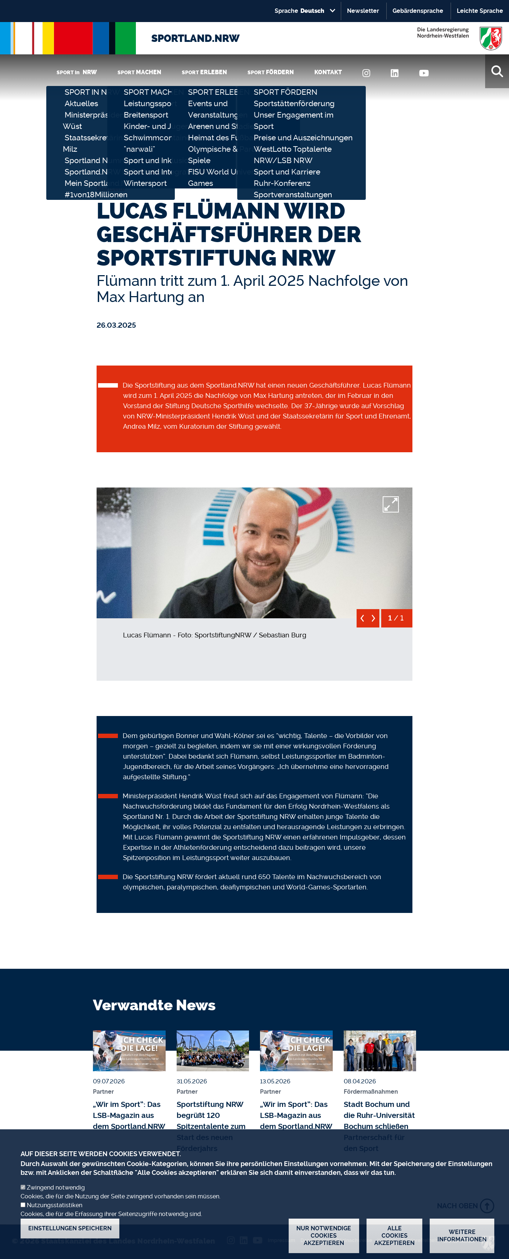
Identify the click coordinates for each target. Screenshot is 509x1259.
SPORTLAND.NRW (195, 38)
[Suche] (497, 71)
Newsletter (363, 10)
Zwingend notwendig (56, 1196)
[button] (254, 551)
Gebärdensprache (418, 10)
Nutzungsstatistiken (54, 1213)
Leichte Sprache (480, 10)
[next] (373, 621)
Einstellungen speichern (70, 1236)
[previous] (362, 621)
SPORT (139, 72)
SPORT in (77, 72)
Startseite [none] (111, 189)
